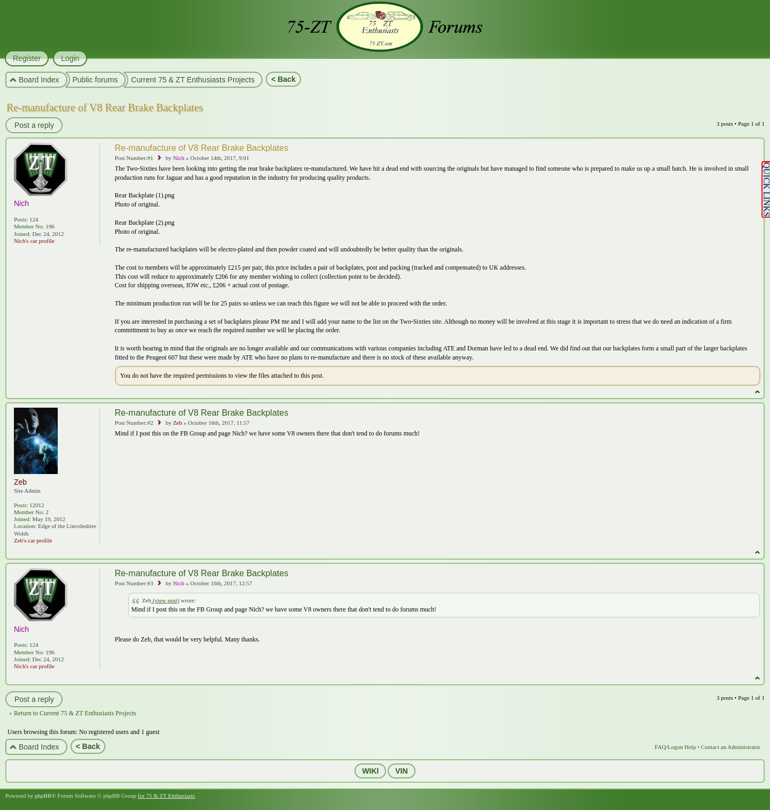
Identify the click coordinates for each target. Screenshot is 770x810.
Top (757, 392)
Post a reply (33, 125)
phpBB (43, 795)
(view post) (165, 600)
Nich (178, 158)
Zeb (177, 422)
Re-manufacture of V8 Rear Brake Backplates (104, 107)
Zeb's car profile (33, 540)
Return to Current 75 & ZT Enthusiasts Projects (75, 713)
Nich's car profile (34, 241)
